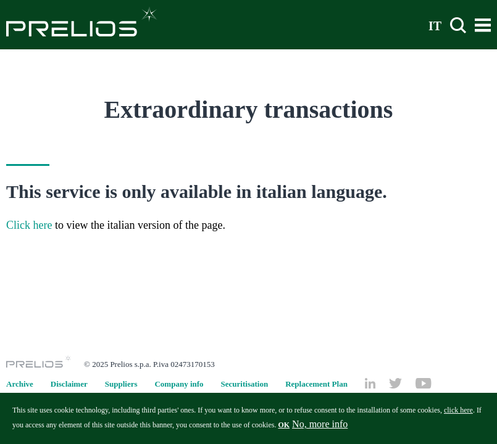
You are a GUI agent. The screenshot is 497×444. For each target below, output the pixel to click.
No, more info (320, 427)
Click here (29, 225)
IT (434, 25)
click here (458, 413)
